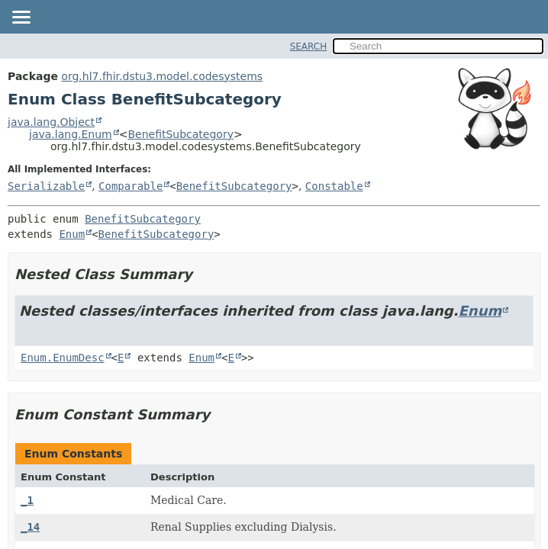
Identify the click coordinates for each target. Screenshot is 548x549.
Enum (72, 234)
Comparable (130, 186)
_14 (30, 527)
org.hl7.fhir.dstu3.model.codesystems (162, 76)
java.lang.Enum (70, 134)
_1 (27, 500)
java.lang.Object (51, 122)
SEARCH (308, 46)
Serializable (46, 186)
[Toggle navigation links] (21, 18)
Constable (334, 186)
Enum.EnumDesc (63, 358)
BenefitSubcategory (180, 134)
